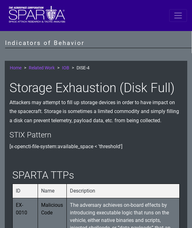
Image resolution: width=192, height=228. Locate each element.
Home (16, 68)
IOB (65, 68)
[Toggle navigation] (178, 15)
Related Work (42, 68)
